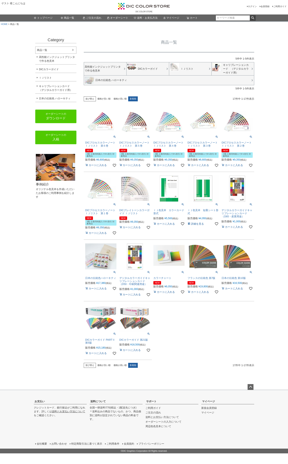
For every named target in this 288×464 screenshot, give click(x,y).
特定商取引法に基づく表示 (86, 443)
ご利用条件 (113, 443)
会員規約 (129, 443)
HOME (4, 24)
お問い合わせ (59, 443)
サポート (151, 401)
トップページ (46, 17)
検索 (252, 18)
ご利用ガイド (280, 6)
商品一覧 (67, 17)
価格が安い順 (104, 98)
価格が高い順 (120, 98)
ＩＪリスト (45, 77)
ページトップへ (250, 387)
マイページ (171, 17)
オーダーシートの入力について (163, 421)
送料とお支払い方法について (68, 411)
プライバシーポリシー (151, 443)
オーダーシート (119, 17)
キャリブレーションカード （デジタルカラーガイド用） (55, 88)
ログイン (252, 6)
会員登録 (265, 6)
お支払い (40, 401)
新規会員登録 (209, 407)
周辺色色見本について (158, 426)
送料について (98, 401)
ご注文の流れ (93, 17)
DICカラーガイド (49, 69)
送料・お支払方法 (147, 17)
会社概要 (42, 443)
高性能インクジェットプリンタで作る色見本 (57, 59)
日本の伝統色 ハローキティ (55, 98)
